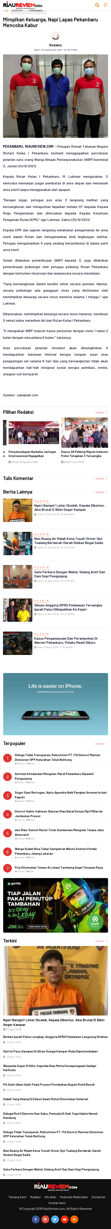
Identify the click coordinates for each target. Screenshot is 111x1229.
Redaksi (55, 45)
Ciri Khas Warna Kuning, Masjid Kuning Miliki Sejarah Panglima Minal (25, 456)
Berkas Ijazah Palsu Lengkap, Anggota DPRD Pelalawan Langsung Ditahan (55, 1037)
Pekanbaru (36, 10)
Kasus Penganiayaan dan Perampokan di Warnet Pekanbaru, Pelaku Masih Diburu (65, 640)
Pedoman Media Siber (74, 1197)
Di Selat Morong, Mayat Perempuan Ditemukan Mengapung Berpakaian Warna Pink (81, 456)
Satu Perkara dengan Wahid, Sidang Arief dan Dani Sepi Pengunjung (69, 574)
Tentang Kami (17, 1197)
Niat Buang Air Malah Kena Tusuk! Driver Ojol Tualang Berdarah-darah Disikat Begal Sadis (68, 540)
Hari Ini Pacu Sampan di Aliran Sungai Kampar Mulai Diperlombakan (50, 1051)
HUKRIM (17, 10)
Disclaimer (98, 1197)
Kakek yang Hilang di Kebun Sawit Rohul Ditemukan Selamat (45, 1099)
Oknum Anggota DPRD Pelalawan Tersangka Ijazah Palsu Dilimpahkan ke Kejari (68, 607)
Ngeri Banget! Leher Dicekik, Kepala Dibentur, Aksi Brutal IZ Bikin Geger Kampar (69, 507)
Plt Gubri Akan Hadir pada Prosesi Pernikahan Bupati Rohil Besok (49, 1084)
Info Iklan (50, 1197)
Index (101, 412)
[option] (29, 444)
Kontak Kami (57, 1203)
